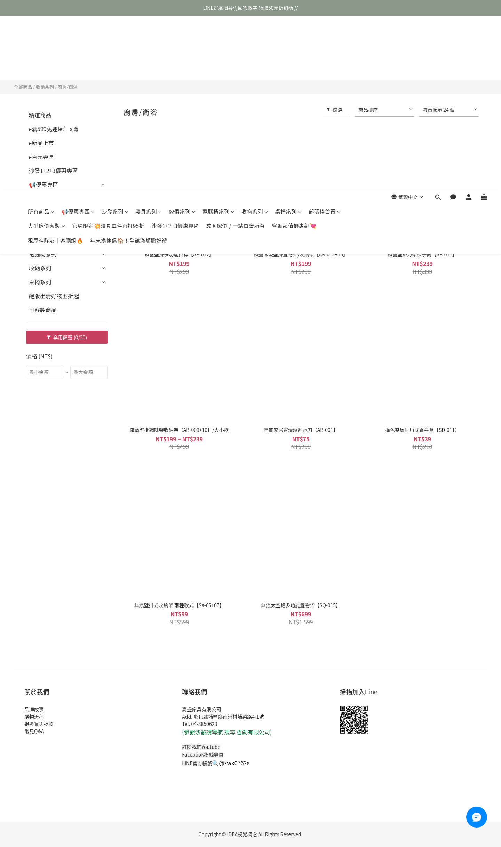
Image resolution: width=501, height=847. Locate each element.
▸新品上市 (41, 142)
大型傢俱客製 (46, 51)
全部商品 (23, 87)
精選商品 (40, 115)
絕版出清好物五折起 (54, 296)
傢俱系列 (182, 37)
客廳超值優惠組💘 (294, 51)
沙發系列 (115, 37)
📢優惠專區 (78, 37)
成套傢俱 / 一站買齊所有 (235, 51)
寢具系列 (148, 37)
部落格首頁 (325, 37)
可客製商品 (43, 310)
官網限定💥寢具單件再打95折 (108, 51)
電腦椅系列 (218, 37)
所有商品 (41, 37)
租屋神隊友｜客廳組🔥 (55, 66)
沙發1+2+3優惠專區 (175, 51)
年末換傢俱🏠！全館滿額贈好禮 (128, 66)
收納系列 (254, 37)
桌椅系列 (288, 37)
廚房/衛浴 (68, 87)
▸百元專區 (41, 156)
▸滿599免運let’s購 (53, 129)
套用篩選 (67, 337)
